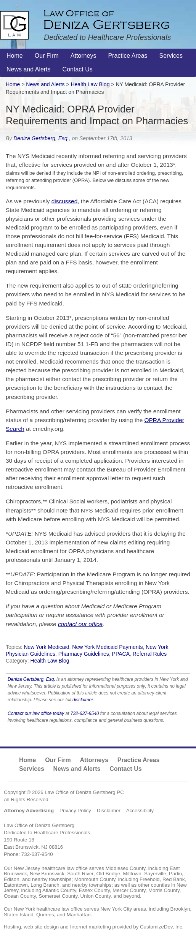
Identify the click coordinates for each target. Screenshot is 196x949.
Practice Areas (138, 760)
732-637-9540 (85, 713)
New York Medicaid (46, 647)
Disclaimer (108, 810)
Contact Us (125, 769)
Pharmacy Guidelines (83, 654)
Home (13, 84)
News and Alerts (45, 84)
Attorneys (94, 760)
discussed (64, 201)
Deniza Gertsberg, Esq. (41, 138)
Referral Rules (150, 654)
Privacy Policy (75, 810)
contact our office (80, 624)
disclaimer (82, 699)
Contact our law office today (36, 713)
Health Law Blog (50, 661)
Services (31, 769)
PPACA (121, 654)
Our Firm (58, 760)
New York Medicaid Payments (107, 647)
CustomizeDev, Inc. (161, 927)
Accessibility (140, 810)
